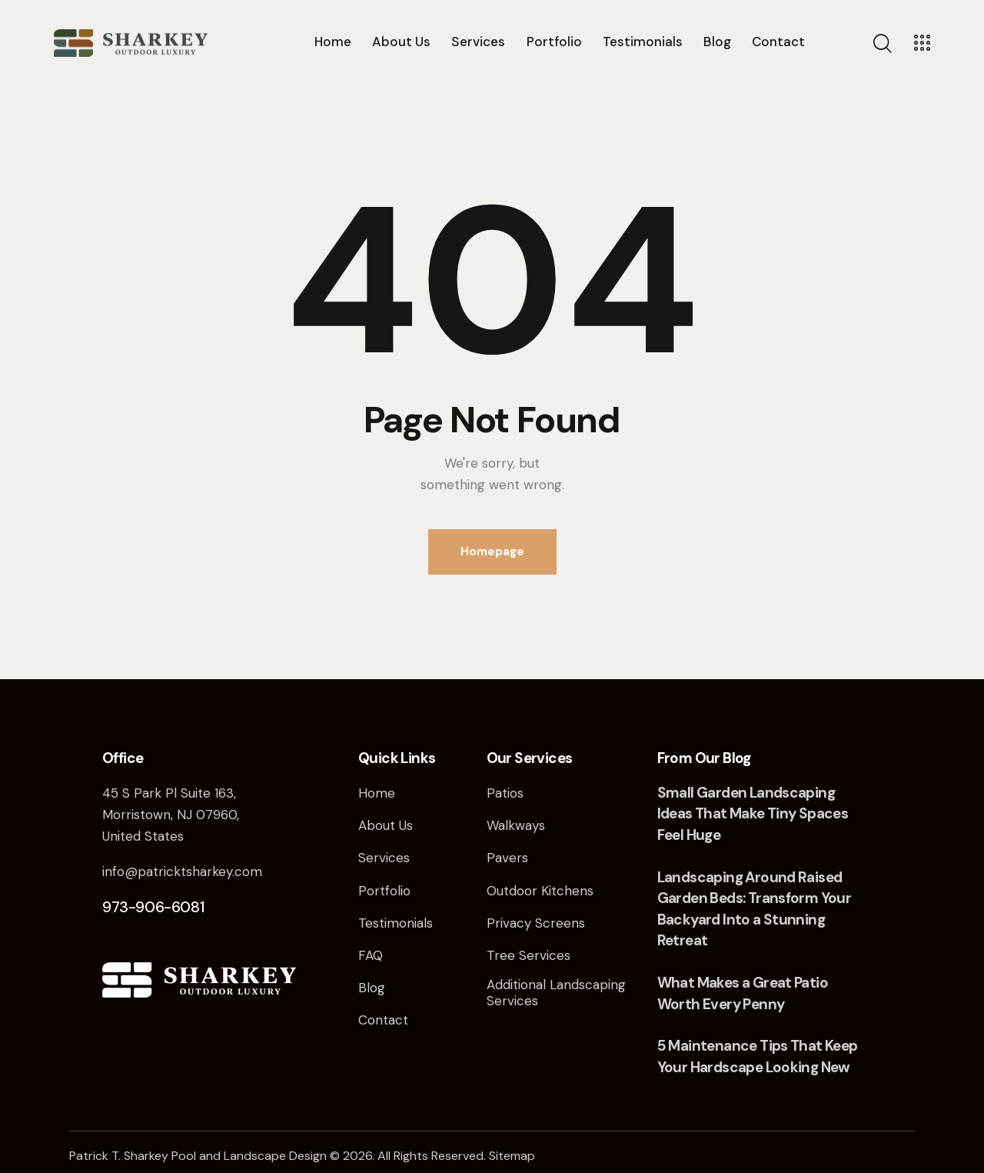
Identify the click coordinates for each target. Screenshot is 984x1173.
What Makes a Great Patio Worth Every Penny (743, 993)
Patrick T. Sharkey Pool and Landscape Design (198, 1156)
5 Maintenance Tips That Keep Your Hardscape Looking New (757, 1056)
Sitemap (512, 1156)
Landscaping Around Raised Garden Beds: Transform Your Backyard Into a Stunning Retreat (754, 909)
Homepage (492, 551)
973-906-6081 (153, 907)
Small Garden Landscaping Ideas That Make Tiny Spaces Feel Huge (753, 814)
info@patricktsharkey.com (182, 871)
